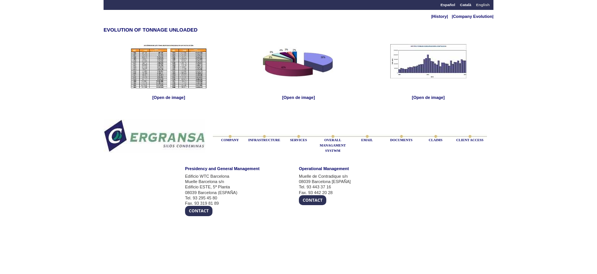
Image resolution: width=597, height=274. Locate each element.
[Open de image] (168, 97)
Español (448, 5)
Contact (199, 210)
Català (465, 5)
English (483, 5)
